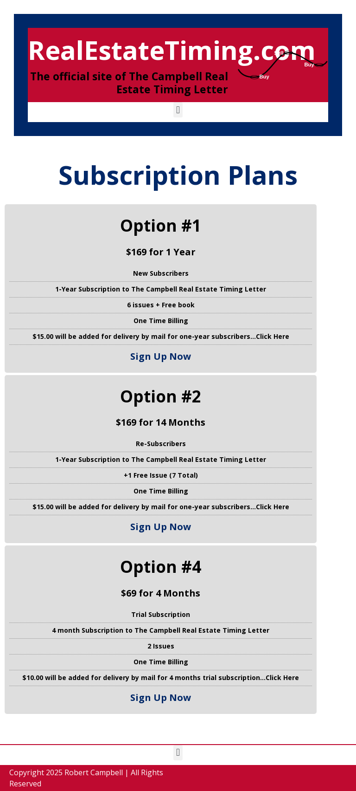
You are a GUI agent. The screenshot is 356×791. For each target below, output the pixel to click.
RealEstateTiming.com (172, 49)
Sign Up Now (160, 356)
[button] (177, 109)
